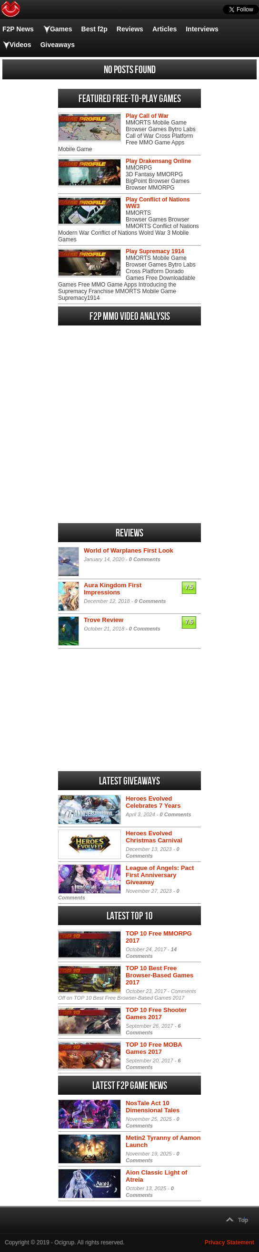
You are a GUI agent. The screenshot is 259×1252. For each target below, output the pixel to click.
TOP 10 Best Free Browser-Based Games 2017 (159, 975)
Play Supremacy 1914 (155, 251)
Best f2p (94, 29)
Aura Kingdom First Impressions (112, 589)
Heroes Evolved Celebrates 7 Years (153, 802)
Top (243, 1220)
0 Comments (144, 559)
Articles (164, 29)
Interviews (202, 29)
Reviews (130, 29)
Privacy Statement (229, 1242)
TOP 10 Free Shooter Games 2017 (156, 1013)
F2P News (18, 29)
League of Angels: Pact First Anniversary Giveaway (160, 875)
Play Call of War (147, 116)
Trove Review (103, 619)
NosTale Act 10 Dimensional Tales (152, 1106)
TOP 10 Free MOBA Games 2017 (154, 1048)
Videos (20, 44)
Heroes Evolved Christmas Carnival (154, 837)
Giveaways (57, 44)
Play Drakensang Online (158, 161)
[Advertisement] (129, 462)
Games (61, 29)
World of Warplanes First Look (128, 550)
